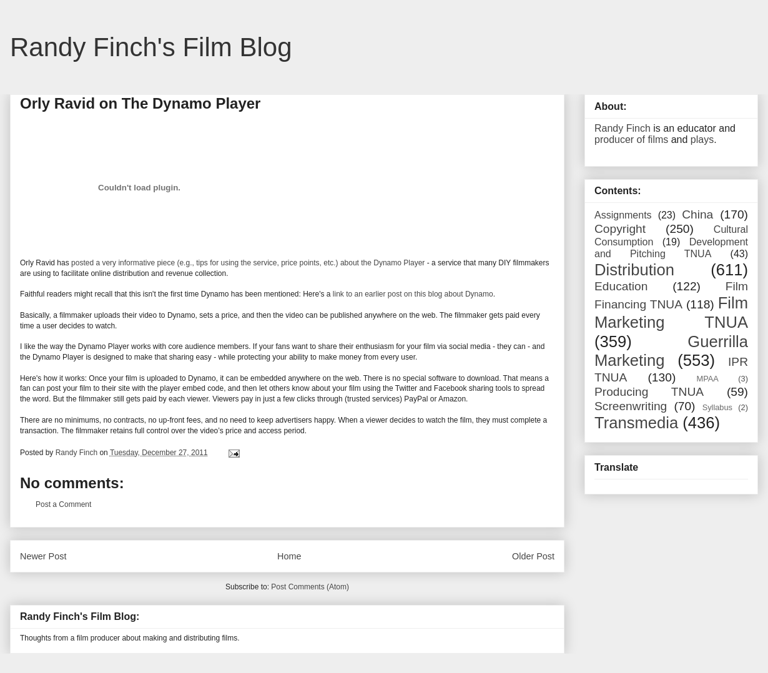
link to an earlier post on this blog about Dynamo (413, 294)
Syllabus (717, 407)
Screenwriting (630, 406)
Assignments (623, 215)
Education (620, 286)
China (697, 214)
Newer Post (43, 556)
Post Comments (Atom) (310, 586)
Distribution (634, 269)
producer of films (631, 139)
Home (289, 556)
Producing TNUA (649, 391)
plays (702, 139)
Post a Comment (63, 504)
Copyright (620, 228)
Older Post (533, 556)
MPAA (708, 378)
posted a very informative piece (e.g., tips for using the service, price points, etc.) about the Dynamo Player (248, 262)
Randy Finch (622, 128)
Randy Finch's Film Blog (151, 47)
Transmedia (636, 422)
